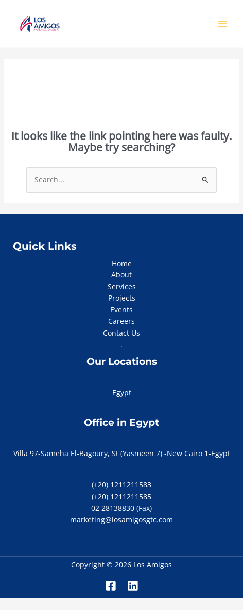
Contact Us (121, 333)
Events (121, 310)
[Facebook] (110, 585)
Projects (121, 298)
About (121, 275)
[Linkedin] (132, 585)
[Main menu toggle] (222, 23)
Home (122, 263)
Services (122, 286)
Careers (121, 321)
